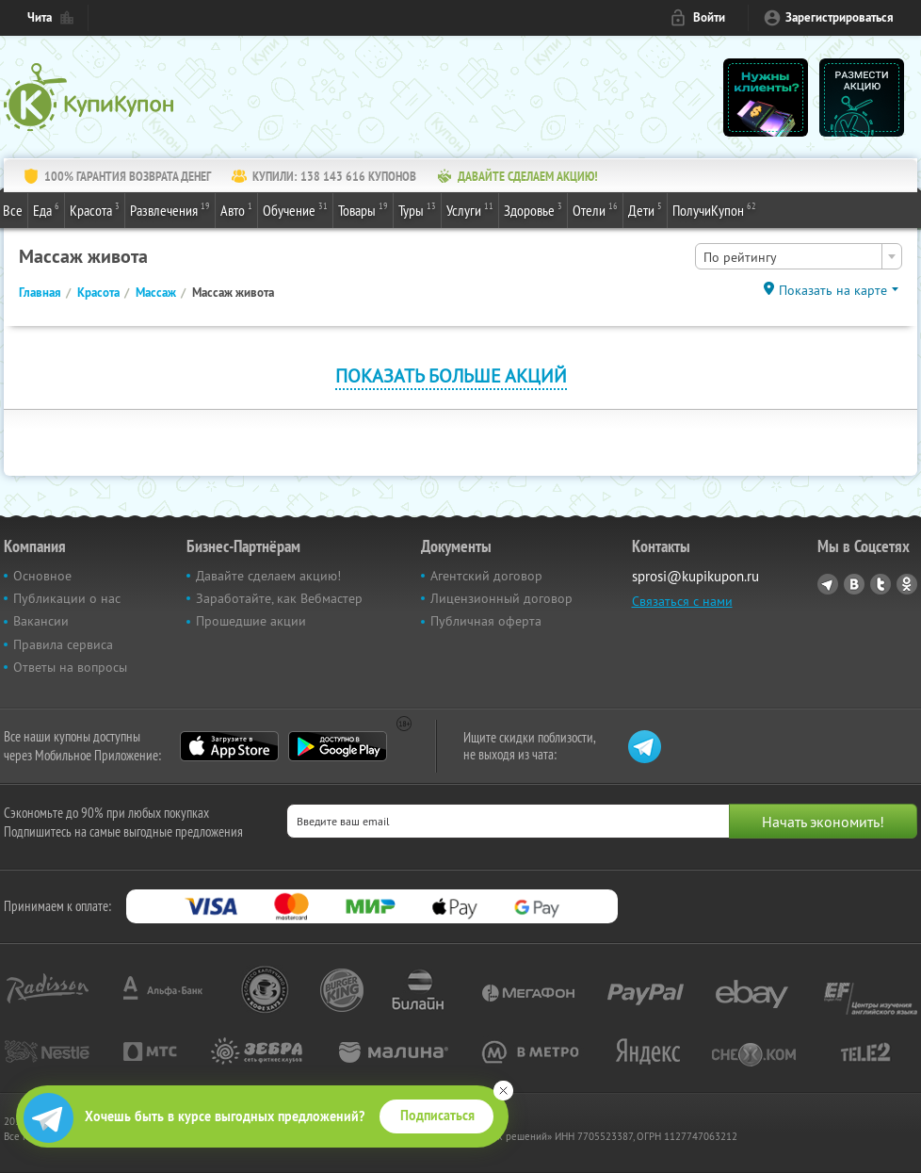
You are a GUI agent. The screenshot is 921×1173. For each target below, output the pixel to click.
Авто (236, 209)
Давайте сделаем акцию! (268, 575)
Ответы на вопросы (70, 667)
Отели (595, 209)
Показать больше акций (451, 375)
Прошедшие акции (251, 620)
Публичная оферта (485, 620)
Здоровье (533, 209)
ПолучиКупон (714, 209)
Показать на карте (833, 290)
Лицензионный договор (501, 598)
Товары (363, 209)
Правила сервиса (63, 644)
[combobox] (798, 256)
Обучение (295, 209)
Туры (417, 209)
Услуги (469, 209)
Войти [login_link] (709, 17)
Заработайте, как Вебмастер (279, 598)
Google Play (337, 746)
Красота (95, 209)
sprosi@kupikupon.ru (695, 576)
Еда (46, 209)
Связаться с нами (682, 601)
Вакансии (41, 620)
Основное (42, 575)
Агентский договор (486, 575)
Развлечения (170, 209)
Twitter (880, 584)
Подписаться (437, 1115)
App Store (229, 746)
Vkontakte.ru (854, 584)
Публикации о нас (67, 598)
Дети (645, 209)
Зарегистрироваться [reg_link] (839, 17)
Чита (39, 17)
